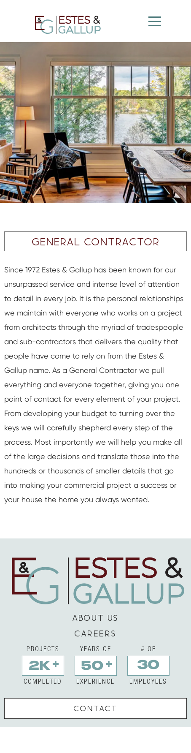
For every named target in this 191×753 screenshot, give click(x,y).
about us (95, 617)
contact (95, 708)
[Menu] (154, 21)
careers (95, 633)
